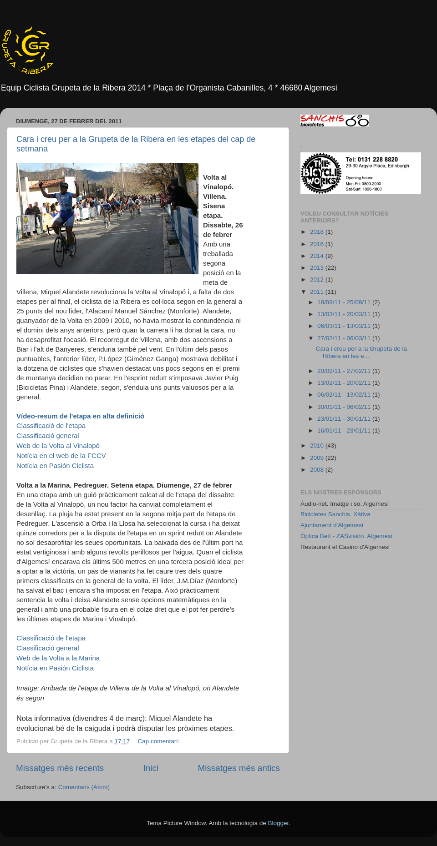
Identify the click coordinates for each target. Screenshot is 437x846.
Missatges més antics (239, 768)
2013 (317, 267)
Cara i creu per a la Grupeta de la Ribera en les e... (361, 352)
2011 (317, 291)
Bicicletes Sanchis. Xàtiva (335, 514)
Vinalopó (58, 445)
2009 (317, 457)
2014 (317, 255)
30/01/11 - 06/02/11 (344, 406)
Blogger (278, 823)
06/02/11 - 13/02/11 (344, 394)
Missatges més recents (60, 768)
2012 (317, 279)
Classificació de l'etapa (51, 425)
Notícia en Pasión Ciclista (55, 465)
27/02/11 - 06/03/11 (344, 338)
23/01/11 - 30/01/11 (344, 418)
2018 (317, 231)
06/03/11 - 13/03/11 (344, 325)
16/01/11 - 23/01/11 (344, 430)
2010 (317, 445)
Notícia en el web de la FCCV (61, 455)
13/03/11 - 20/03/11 (344, 314)
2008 (317, 469)
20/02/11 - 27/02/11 (344, 371)
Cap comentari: (159, 741)
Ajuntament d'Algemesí (331, 525)
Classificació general (47, 435)
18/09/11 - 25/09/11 (344, 302)
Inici (151, 768)
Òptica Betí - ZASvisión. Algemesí (346, 536)
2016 (317, 244)
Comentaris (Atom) (84, 787)
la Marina (58, 658)
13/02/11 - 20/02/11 (344, 382)
